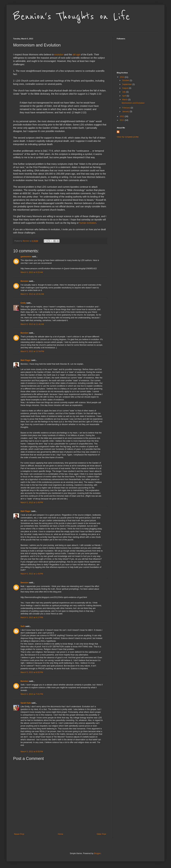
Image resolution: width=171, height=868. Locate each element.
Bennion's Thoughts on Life (71, 16)
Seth (23, 626)
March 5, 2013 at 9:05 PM (32, 751)
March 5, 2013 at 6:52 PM (32, 672)
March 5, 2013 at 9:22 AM (32, 272)
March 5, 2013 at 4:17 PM (32, 617)
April (124, 96)
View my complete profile (128, 137)
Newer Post (19, 834)
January (126, 111)
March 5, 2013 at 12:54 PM (32, 351)
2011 (122, 120)
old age (76, 54)
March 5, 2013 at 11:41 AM (32, 324)
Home (60, 834)
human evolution (87, 223)
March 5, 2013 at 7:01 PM (32, 694)
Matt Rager (26, 360)
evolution (59, 54)
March (125, 99)
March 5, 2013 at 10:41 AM (32, 294)
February (126, 108)
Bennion (24, 281)
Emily (23, 303)
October (126, 80)
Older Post (101, 834)
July (124, 92)
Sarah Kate (26, 703)
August (125, 88)
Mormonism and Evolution (133, 103)
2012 (122, 116)
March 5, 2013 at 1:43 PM (32, 502)
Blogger (97, 853)
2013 (122, 77)
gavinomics (26, 256)
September (127, 84)
